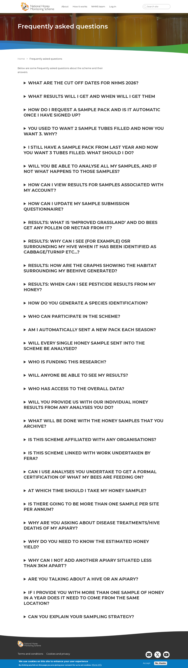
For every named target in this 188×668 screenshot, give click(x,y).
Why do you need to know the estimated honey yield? (86, 544)
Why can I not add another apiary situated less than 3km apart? (88, 563)
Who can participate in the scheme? (74, 316)
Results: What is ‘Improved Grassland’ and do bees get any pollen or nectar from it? (90, 225)
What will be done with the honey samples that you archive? (93, 423)
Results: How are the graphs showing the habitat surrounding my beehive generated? (90, 268)
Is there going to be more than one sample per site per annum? (91, 506)
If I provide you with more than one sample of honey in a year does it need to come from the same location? (94, 598)
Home (21, 58)
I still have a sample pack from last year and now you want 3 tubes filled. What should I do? (91, 150)
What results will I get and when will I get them (91, 96)
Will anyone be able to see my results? (78, 375)
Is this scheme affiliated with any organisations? (92, 439)
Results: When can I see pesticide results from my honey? (89, 287)
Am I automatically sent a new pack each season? (92, 329)
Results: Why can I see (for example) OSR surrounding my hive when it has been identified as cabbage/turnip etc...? (90, 247)
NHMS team (98, 6)
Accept (146, 663)
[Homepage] (94, 644)
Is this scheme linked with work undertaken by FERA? (87, 455)
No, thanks (160, 663)
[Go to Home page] (37, 6)
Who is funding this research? (67, 361)
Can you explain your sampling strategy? (81, 616)
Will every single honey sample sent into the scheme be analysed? (84, 345)
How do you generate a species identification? (88, 303)
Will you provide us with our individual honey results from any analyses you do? (86, 404)
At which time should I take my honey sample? (87, 490)
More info (97, 665)
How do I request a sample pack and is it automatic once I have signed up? (92, 112)
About (65, 6)
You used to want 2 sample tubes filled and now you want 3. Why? (94, 131)
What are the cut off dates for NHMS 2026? (83, 82)
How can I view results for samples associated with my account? (93, 187)
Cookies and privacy (58, 653)
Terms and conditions (30, 653)
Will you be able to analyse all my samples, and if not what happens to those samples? (90, 169)
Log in (112, 6)
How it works (80, 6)
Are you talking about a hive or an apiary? (83, 579)
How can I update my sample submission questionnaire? (76, 206)
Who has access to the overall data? (76, 388)
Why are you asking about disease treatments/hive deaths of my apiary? (92, 525)
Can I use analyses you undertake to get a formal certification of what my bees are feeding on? (90, 474)
